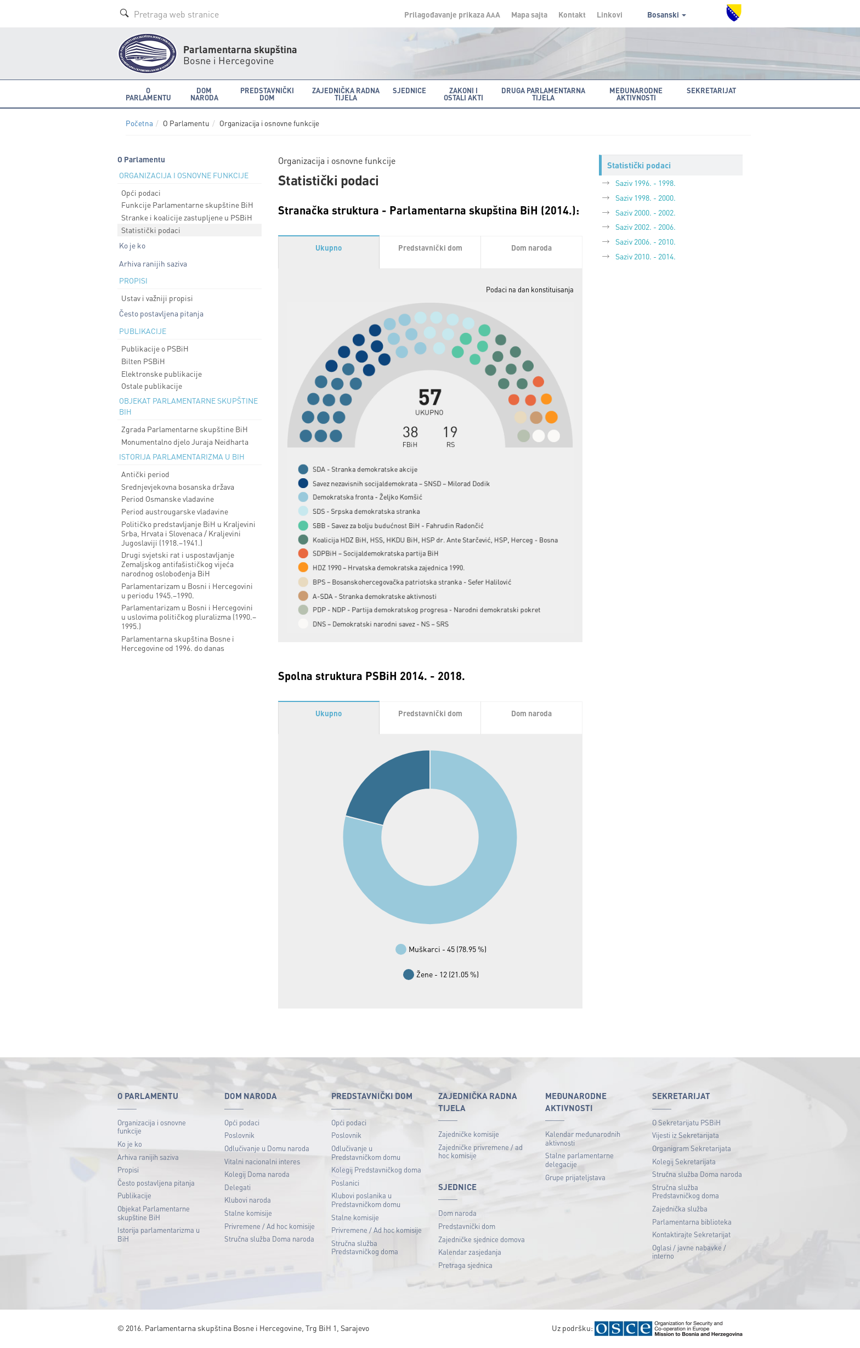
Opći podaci (141, 192)
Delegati (237, 1187)
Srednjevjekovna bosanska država (177, 486)
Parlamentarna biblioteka (692, 1221)
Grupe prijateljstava (575, 1177)
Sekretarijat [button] (711, 90)
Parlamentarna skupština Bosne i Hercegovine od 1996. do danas (177, 643)
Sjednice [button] (409, 90)
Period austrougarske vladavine (174, 511)
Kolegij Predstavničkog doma (376, 1169)
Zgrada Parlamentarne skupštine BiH (184, 429)
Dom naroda (457, 1212)
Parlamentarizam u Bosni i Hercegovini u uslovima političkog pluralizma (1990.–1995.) (188, 616)
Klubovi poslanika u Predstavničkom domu (365, 1200)
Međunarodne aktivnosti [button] (636, 94)
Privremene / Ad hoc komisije (269, 1226)
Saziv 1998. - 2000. (645, 197)
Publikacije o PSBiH (155, 348)
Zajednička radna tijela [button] (346, 94)
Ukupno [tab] (328, 247)
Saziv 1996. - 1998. (645, 183)
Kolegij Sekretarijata (684, 1161)
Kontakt (572, 14)
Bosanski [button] (666, 14)
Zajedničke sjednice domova (481, 1239)
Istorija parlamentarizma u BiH (158, 1234)
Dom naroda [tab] (531, 247)
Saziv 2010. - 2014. (645, 256)
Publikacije (134, 1195)
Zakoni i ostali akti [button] (463, 94)
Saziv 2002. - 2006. (645, 226)
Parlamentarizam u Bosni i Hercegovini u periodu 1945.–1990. (187, 590)
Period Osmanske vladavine (167, 498)
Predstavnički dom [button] (267, 94)
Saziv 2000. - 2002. (645, 212)
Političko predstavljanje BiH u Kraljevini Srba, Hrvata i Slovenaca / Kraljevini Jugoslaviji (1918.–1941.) (188, 533)
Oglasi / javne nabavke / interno (689, 1252)
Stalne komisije (248, 1212)
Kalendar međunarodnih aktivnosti (582, 1138)
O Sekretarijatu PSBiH (686, 1122)
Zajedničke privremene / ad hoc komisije (480, 1151)
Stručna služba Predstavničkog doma (364, 1247)
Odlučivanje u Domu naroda (266, 1148)
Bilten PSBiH (143, 361)
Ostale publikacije (151, 385)
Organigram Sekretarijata (691, 1148)
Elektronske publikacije (161, 373)
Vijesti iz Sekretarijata (685, 1135)
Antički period (145, 474)
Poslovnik (239, 1135)
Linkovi (610, 14)
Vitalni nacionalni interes (262, 1161)
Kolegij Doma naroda (257, 1174)
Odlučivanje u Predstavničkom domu (365, 1152)
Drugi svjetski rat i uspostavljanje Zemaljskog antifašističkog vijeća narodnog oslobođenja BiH (177, 564)
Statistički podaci (150, 230)
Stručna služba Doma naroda (269, 1238)
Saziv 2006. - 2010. (645, 241)
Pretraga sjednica (465, 1265)
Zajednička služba (680, 1208)
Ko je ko (132, 245)
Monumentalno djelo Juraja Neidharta (184, 441)
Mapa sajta (529, 14)
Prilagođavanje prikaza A (452, 14)
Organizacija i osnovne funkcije (151, 1127)
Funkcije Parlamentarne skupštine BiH (187, 204)
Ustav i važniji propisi (157, 298)
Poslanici (345, 1182)
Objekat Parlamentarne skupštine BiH (153, 1213)
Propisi (128, 1169)
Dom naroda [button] (204, 94)
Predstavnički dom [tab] (430, 247)
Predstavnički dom (466, 1226)
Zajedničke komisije (468, 1134)
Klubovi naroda (247, 1199)
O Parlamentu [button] (148, 94)
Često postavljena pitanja (161, 313)
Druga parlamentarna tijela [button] (543, 94)
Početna (139, 123)
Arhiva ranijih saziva (153, 263)
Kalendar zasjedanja (469, 1251)
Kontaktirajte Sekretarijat (691, 1234)
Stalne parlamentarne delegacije (579, 1160)
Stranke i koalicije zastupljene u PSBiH (186, 217)
